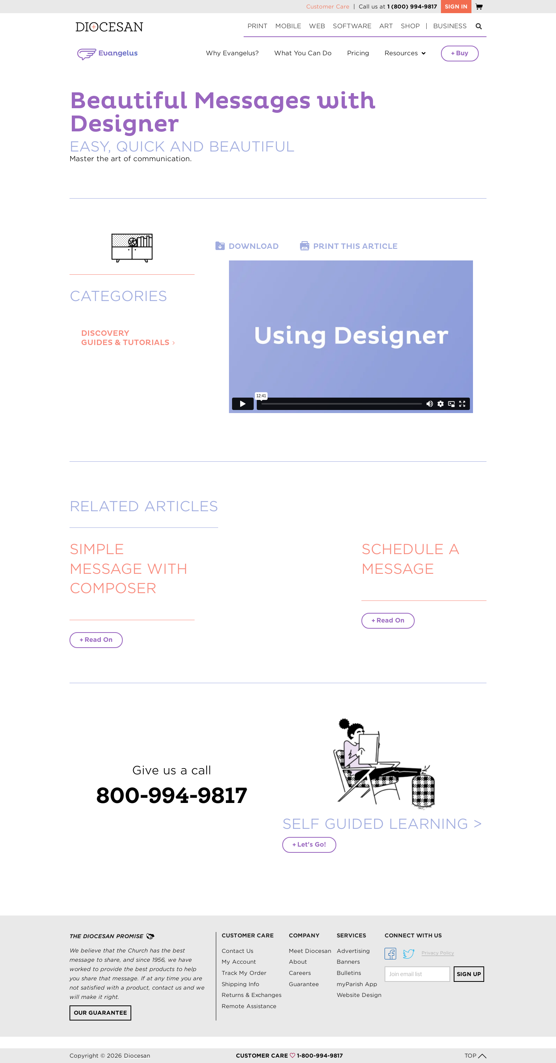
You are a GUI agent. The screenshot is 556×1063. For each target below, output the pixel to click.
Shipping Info (240, 984)
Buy (459, 53)
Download (254, 246)
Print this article (355, 246)
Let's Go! (309, 844)
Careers (300, 973)
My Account (239, 962)
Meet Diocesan (310, 951)
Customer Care (327, 6)
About (298, 962)
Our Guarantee (100, 1013)
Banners (348, 962)
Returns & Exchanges (251, 995)
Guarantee (304, 984)
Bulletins (349, 973)
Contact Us (237, 951)
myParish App (357, 984)
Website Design (359, 995)
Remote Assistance (249, 1006)
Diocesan (137, 1056)
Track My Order (244, 973)
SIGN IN (456, 6)
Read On (96, 639)
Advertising (353, 951)
